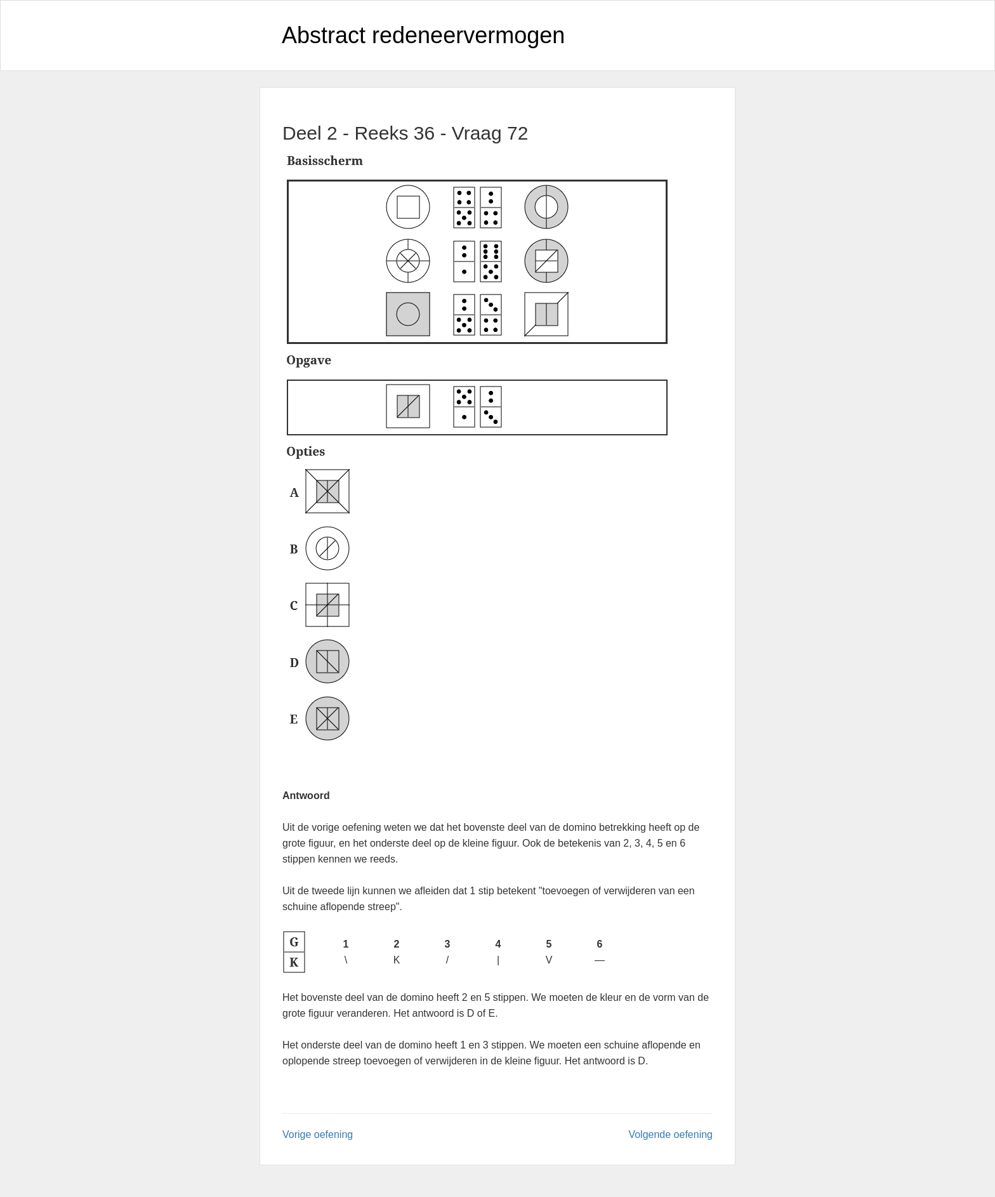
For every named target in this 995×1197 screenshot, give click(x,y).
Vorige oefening (317, 1134)
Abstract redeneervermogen (423, 35)
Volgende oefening (670, 1134)
